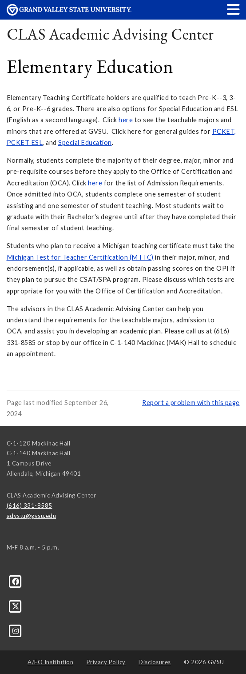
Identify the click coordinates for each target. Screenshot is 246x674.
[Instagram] (16, 630)
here (126, 120)
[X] (16, 605)
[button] (233, 9)
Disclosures (155, 662)
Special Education (85, 142)
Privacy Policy (106, 662)
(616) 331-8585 (29, 505)
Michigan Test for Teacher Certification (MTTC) (80, 257)
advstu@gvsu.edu (31, 515)
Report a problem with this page (191, 402)
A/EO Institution (50, 662)
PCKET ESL (25, 142)
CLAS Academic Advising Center (110, 34)
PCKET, (224, 131)
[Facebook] (16, 581)
